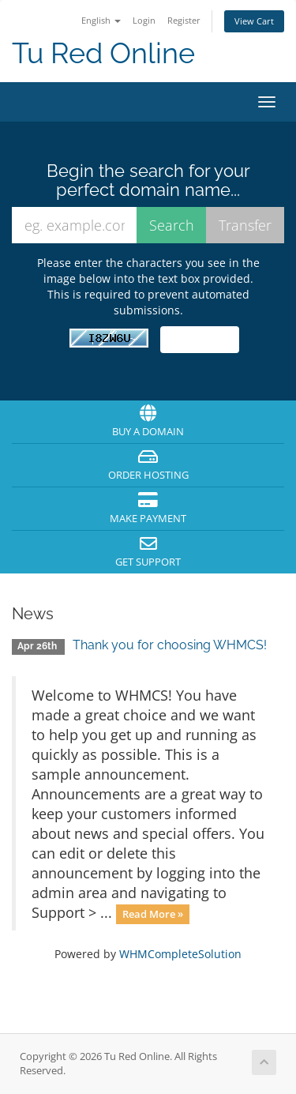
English (101, 20)
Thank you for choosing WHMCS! (170, 644)
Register (183, 20)
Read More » (152, 914)
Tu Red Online (103, 53)
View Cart (254, 21)
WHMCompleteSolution (180, 953)
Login (144, 20)
